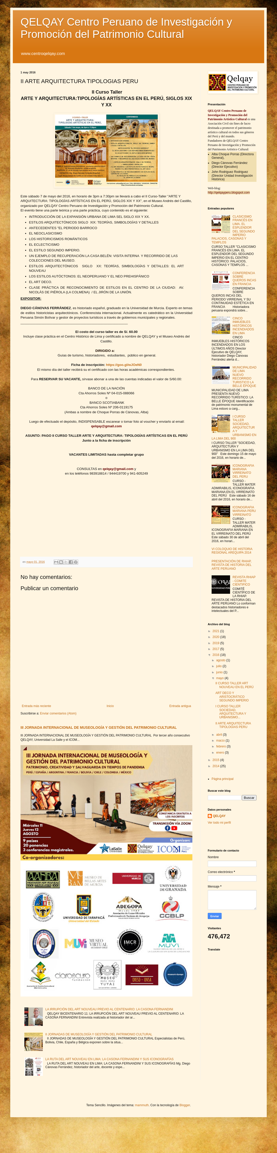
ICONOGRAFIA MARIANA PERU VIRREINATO (244, 511)
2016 (216, 655)
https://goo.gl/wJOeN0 (124, 365)
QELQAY (219, 816)
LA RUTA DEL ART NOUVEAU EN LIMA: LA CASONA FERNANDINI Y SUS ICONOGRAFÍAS (109, 1059)
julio (219, 666)
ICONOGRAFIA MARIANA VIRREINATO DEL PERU (243, 471)
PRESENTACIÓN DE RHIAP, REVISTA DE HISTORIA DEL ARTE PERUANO (232, 564)
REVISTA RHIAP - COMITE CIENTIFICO (244, 580)
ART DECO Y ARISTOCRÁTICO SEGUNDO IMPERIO (232, 696)
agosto (221, 660)
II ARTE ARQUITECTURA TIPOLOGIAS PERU (233, 725)
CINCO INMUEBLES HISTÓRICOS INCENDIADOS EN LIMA (243, 326)
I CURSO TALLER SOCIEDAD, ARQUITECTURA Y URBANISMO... (230, 711)
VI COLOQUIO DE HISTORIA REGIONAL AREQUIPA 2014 (232, 550)
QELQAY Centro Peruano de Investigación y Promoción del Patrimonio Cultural (126, 28)
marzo (221, 740)
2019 (216, 643)
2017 (216, 649)
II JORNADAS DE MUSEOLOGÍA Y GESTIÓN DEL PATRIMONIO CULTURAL (98, 1034)
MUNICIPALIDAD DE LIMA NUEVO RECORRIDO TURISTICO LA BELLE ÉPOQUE (244, 377)
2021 (216, 631)
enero (220, 752)
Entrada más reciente (36, 706)
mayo (220, 678)
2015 (216, 760)
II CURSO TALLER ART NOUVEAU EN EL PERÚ (234, 685)
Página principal (222, 779)
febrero (221, 746)
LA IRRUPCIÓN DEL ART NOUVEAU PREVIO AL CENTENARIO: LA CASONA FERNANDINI (109, 1009)
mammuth (142, 1105)
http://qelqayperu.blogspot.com (229, 192)
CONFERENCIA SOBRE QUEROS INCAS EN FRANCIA (244, 278)
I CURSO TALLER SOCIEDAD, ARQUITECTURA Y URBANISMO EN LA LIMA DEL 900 (234, 427)
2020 (216, 637)
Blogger (185, 1105)
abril (219, 734)
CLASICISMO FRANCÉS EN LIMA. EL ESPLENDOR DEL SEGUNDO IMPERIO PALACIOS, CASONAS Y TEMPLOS (233, 229)
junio (220, 672)
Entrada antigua (180, 706)
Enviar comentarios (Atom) (58, 713)
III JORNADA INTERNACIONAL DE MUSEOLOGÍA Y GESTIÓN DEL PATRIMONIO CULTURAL (99, 727)
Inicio (110, 706)
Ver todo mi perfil (219, 822)
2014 (216, 766)
